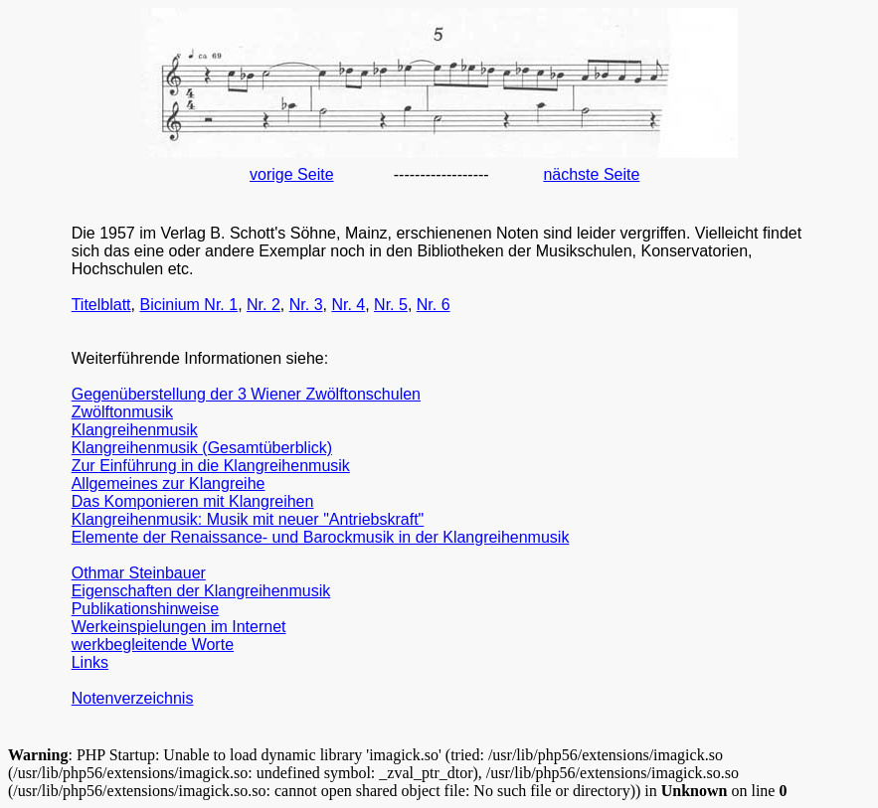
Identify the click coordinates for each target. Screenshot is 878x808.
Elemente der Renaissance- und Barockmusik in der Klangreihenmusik (321, 537)
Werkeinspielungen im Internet (179, 626)
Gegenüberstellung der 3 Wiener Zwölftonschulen (246, 394)
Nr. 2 (263, 304)
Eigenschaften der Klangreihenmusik (201, 590)
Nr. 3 (306, 304)
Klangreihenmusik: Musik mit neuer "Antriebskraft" (248, 519)
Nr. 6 (433, 304)
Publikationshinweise (146, 608)
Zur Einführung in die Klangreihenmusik (211, 465)
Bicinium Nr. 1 (188, 304)
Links (90, 662)
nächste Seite (591, 174)
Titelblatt (101, 304)
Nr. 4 (348, 304)
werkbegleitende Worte (153, 644)
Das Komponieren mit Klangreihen (193, 501)
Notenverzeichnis (133, 698)
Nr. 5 (391, 304)
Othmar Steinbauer (139, 573)
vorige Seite (292, 174)
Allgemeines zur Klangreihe (168, 483)
